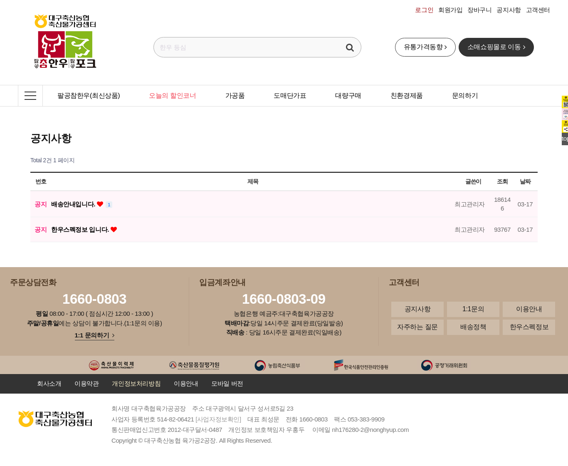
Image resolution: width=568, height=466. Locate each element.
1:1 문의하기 (94, 335)
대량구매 (348, 95)
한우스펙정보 (529, 326)
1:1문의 (473, 308)
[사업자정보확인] (218, 419)
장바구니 (479, 9)
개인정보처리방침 (136, 383)
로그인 (424, 9)
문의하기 (465, 95)
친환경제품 (406, 95)
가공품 (235, 95)
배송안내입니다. (74, 204)
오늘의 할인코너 (172, 95)
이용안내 (529, 308)
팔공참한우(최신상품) (88, 95)
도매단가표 (290, 95)
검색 (350, 47)
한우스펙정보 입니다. (81, 229)
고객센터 (538, 9)
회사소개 (49, 383)
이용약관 (86, 383)
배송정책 (473, 326)
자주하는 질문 (417, 326)
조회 (502, 181)
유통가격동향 (425, 46)
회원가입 (450, 9)
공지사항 (508, 9)
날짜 (525, 181)
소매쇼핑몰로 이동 (496, 46)
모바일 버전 (227, 383)
